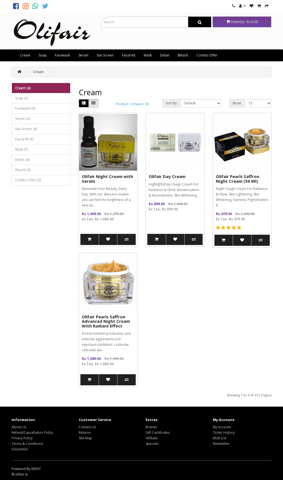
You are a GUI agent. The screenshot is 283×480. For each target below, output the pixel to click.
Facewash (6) (25, 108)
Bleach (183, 55)
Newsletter (221, 443)
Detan (164, 55)
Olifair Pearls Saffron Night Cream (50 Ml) (237, 179)
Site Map (85, 438)
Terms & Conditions (27, 443)
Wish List (219, 438)
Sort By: (171, 103)
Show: (237, 103)
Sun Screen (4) (26, 129)
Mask (148, 55)
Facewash (62, 55)
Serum (83, 55)
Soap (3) (21, 98)
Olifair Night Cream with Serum (107, 179)
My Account (222, 427)
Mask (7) (21, 149)
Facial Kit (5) (24, 139)
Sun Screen (105, 55)
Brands (151, 427)
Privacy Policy (22, 438)
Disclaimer (20, 449)
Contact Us (87, 427)
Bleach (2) (22, 169)
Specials (152, 443)
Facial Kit (128, 55)
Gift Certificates (158, 432)
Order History (224, 432)
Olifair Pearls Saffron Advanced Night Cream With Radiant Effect (106, 321)
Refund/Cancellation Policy (32, 432)
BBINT (36, 468)
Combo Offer (207, 55)
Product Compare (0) (132, 104)
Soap (43, 55)
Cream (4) (22, 88)
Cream (25, 55)
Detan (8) (22, 159)
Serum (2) (22, 118)
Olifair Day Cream (167, 176)
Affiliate (152, 438)
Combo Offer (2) (28, 180)
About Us (19, 427)
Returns (85, 432)
